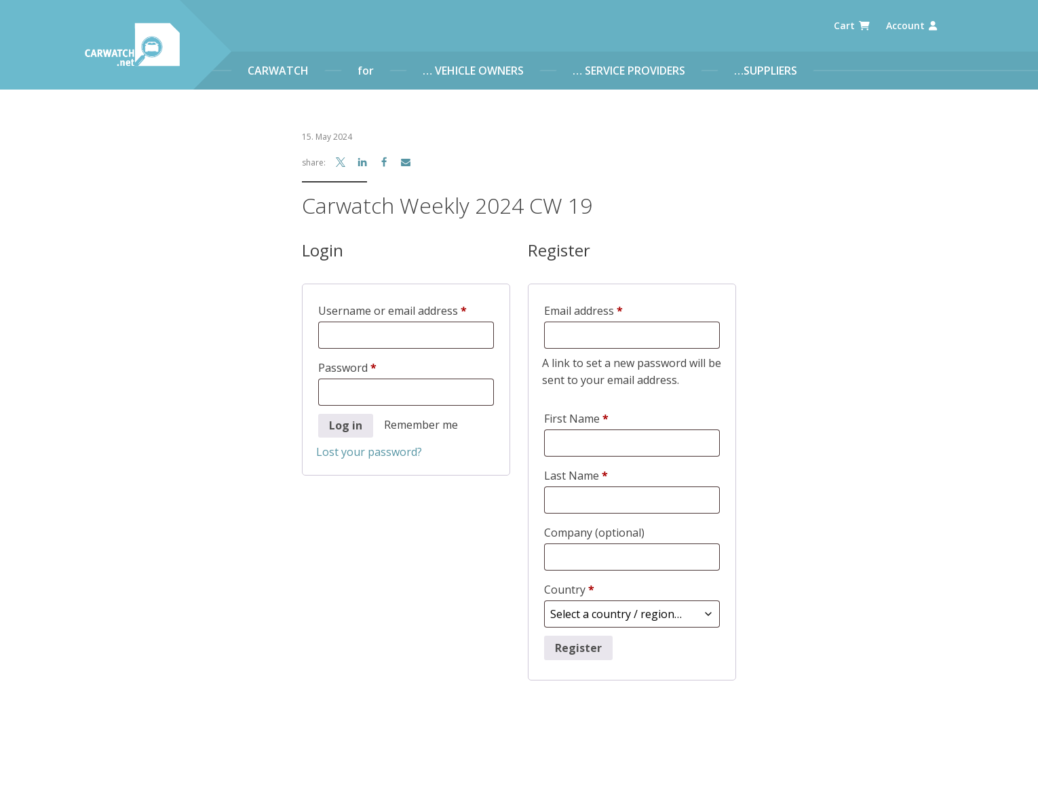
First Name (576, 418)
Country (569, 589)
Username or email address (406, 309)
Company (594, 532)
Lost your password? (369, 451)
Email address (606, 309)
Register (578, 644)
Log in (345, 425)
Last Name (576, 475)
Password (369, 366)
